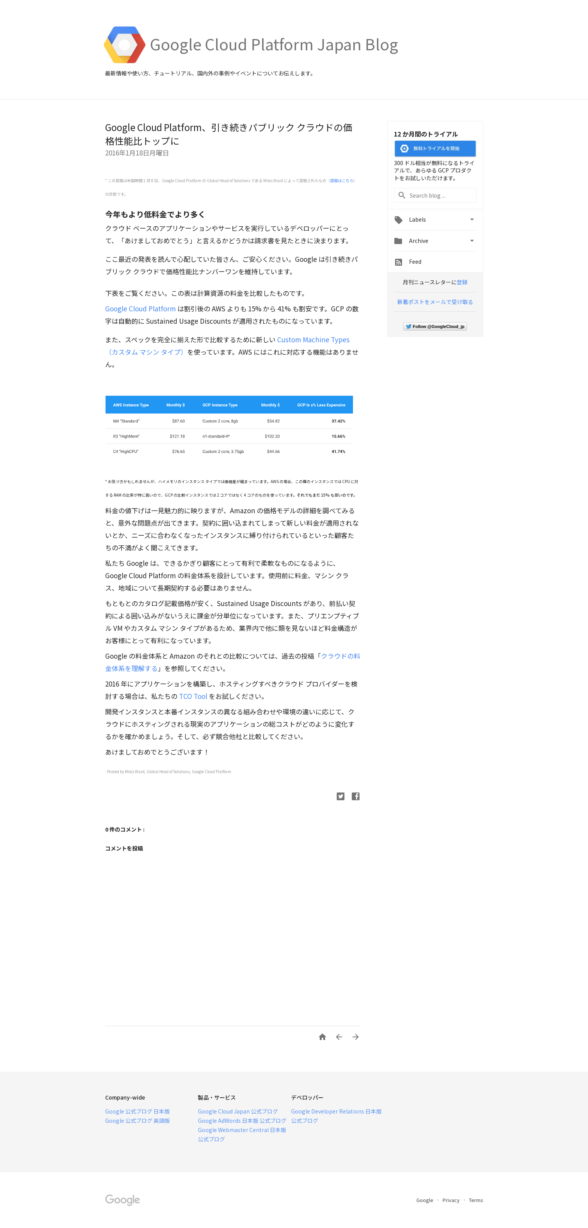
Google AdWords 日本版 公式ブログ (242, 1120)
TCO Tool (193, 696)
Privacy (452, 1200)
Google (425, 1200)
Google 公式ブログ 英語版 (137, 1120)
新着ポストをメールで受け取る (435, 302)
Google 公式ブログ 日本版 (137, 1111)
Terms (476, 1200)
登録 (462, 282)
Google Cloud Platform (140, 308)
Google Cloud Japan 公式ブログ (238, 1111)
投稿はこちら (341, 180)
